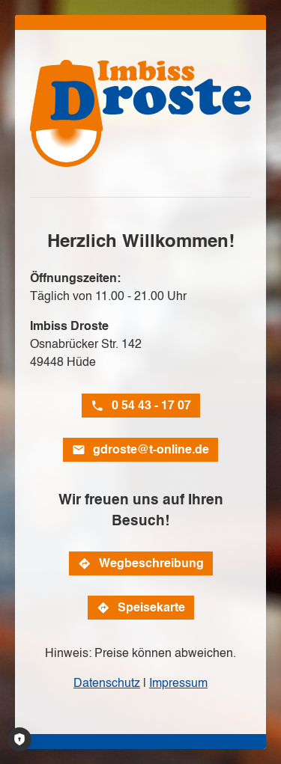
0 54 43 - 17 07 (151, 405)
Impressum (178, 683)
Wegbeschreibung (151, 563)
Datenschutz (106, 683)
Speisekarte (151, 607)
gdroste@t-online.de (151, 449)
